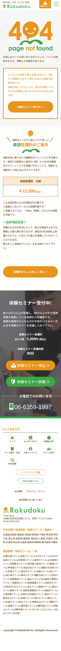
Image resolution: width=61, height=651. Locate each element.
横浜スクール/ (27, 575)
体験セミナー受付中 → (30, 107)
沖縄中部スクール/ (23, 609)
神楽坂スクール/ (15, 567)
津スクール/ (32, 586)
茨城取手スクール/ (19, 563)
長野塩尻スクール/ (18, 578)
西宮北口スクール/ (12, 598)
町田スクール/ (14, 571)
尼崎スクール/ (27, 598)
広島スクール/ (12, 601)
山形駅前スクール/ (25, 559)
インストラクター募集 (30, 472)
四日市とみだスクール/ (16, 586)
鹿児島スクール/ (28, 605)
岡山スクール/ (25, 601)
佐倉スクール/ (43, 571)
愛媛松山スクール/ (41, 601)
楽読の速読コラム (30, 481)
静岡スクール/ (45, 586)
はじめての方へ (30, 441)
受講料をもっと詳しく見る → (30, 272)
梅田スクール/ (51, 590)
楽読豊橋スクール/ (36, 582)
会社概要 (18, 491)
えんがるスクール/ (41, 556)
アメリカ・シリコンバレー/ (43, 609)
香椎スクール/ (14, 605)
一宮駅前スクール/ (19, 582)
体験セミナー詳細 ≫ (33, 381)
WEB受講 (12, 463)
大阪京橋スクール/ (12, 594)
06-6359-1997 (33, 407)
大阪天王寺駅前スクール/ (33, 594)
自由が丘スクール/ (32, 567)
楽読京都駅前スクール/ (34, 590)
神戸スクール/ (40, 598)
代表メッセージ (30, 452)
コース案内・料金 (12, 452)
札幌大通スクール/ (11, 556)
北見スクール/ (26, 556)
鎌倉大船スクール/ (43, 575)
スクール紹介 (49, 452)
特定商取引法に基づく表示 (30, 499)
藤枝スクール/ (16, 590)
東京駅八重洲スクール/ (39, 563)
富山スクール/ (34, 578)
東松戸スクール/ (28, 571)
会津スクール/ (40, 559)
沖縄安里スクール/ (45, 605)
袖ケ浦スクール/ (13, 575)
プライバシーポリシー (36, 491)
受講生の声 (49, 441)
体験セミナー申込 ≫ (33, 365)
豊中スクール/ (51, 594)
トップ (12, 441)
